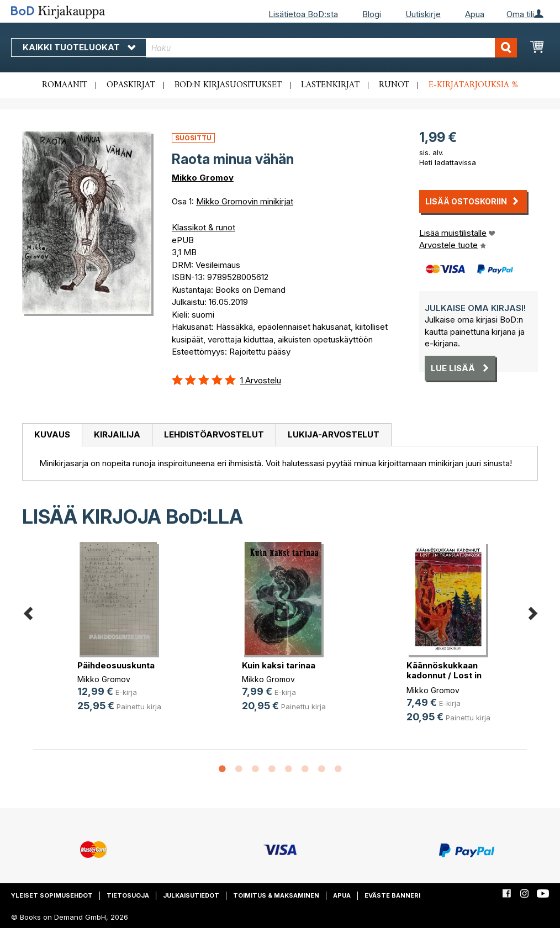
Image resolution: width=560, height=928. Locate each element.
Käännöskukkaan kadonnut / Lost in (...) (444, 675)
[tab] (52, 435)
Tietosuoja (128, 895)
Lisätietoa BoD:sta (303, 14)
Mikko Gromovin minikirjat (244, 201)
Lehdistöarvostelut (214, 434)
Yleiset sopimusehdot (52, 895)
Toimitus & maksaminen (276, 895)
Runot (394, 85)
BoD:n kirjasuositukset (228, 85)
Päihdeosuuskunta (116, 665)
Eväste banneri (392, 895)
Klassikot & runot (203, 227)
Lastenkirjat (330, 85)
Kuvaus (52, 434)
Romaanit (64, 85)
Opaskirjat (131, 85)
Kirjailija (117, 434)
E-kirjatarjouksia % (473, 85)
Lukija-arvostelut (333, 434)
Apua (474, 14)
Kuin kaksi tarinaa (278, 665)
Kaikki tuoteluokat (79, 47)
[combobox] (331, 47)
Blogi (371, 14)
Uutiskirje (423, 14)
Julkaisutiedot (191, 895)
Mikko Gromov (203, 177)
